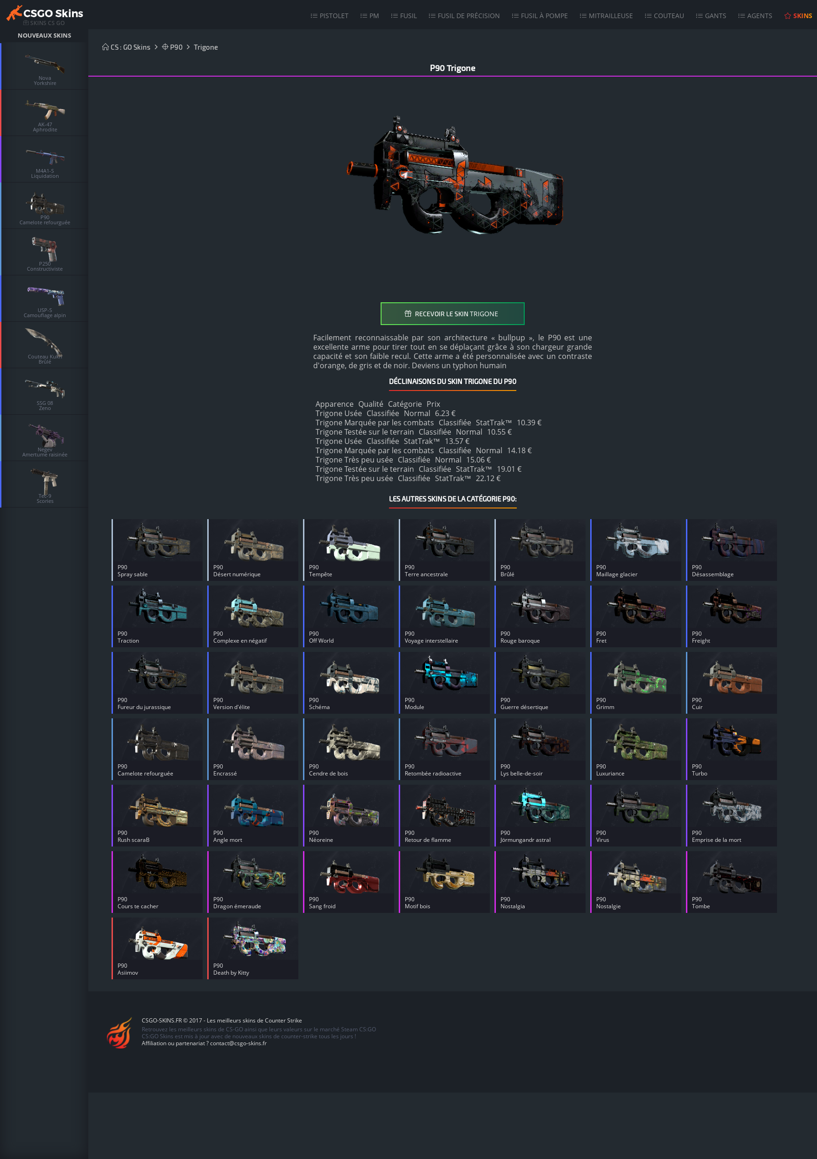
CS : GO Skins (126, 47)
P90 (172, 47)
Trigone (206, 47)
